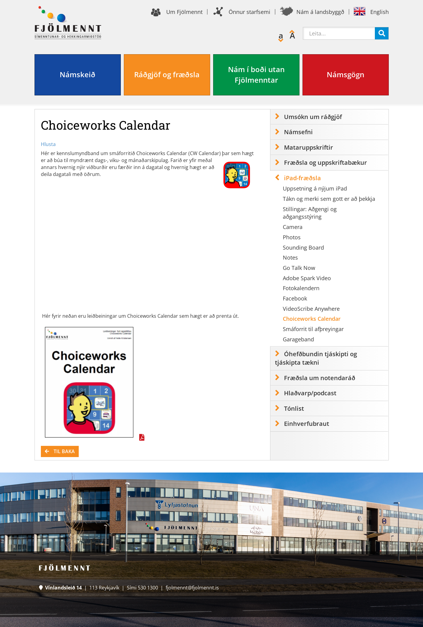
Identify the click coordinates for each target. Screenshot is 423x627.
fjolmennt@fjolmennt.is (192, 587)
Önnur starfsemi (249, 12)
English (379, 12)
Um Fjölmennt (184, 12)
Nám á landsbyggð (320, 12)
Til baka (64, 451)
